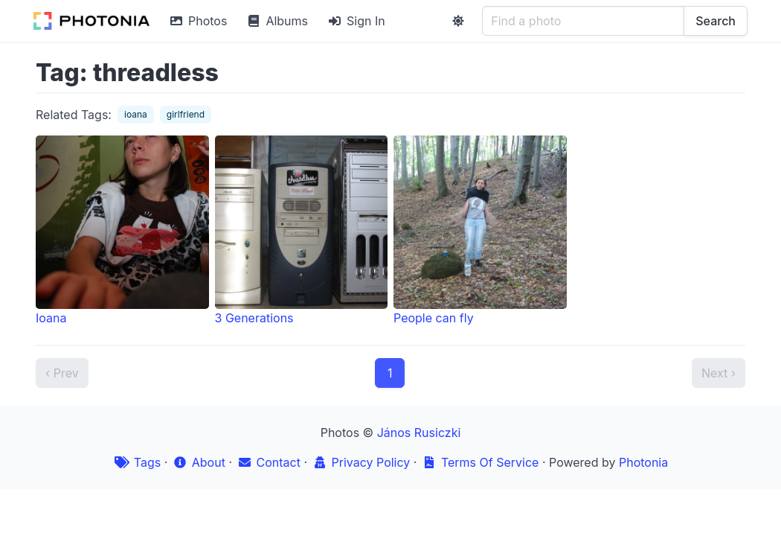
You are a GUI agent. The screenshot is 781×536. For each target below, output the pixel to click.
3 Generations (301, 230)
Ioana (122, 230)
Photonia (643, 462)
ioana (135, 114)
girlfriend (186, 114)
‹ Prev (62, 373)
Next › (718, 373)
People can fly (480, 230)
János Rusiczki (419, 432)
